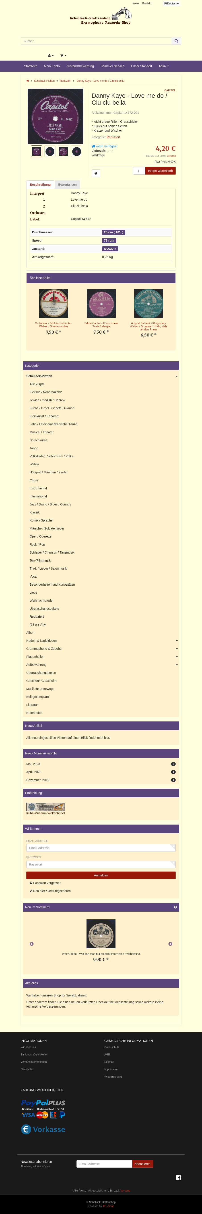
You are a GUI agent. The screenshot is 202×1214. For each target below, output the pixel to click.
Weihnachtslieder (42, 600)
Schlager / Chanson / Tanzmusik (52, 552)
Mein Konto (52, 66)
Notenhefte (34, 713)
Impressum (110, 1069)
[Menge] (139, 171)
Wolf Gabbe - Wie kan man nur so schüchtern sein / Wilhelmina (101, 953)
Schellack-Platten (102, 376)
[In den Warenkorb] (160, 171)
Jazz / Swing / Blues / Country (50, 504)
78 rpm (109, 240)
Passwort (33, 857)
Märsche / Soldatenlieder (47, 528)
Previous (31, 944)
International (38, 496)
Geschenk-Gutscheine (41, 680)
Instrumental (38, 488)
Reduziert (113, 137)
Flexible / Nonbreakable (46, 392)
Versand (171, 156)
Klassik (34, 512)
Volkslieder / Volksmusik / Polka (51, 456)
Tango (34, 448)
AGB (107, 1054)
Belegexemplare (37, 697)
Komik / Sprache (41, 520)
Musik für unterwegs (40, 689)
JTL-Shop (108, 1206)
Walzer (34, 464)
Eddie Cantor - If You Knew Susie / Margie (101, 325)
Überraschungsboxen (41, 672)
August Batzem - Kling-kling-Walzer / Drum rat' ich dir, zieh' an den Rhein (148, 326)
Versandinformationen (34, 1061)
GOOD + (110, 249)
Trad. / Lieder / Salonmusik (48, 568)
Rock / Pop (37, 544)
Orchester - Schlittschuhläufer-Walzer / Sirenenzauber (53, 325)
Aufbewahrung (102, 665)
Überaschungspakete (44, 608)
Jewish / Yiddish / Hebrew (47, 400)
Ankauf (164, 66)
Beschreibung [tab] (40, 184)
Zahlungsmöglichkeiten (34, 1054)
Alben (30, 632)
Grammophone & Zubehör (102, 649)
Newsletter (27, 1069)
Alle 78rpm (37, 384)
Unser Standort (141, 66)
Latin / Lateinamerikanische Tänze (53, 424)
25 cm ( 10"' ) (113, 232)
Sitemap (109, 1061)
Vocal (33, 576)
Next (170, 944)
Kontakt (146, 3)
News (135, 3)
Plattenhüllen (102, 657)
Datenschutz (111, 1047)
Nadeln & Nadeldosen (102, 641)
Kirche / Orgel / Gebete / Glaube (52, 408)
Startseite (30, 66)
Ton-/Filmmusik (40, 560)
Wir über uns (28, 1047)
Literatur (32, 705)
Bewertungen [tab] (67, 184)
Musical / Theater (42, 432)
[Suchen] (96, 41)
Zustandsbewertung (80, 66)
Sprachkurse (38, 440)
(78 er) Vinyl (38, 624)
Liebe (33, 592)
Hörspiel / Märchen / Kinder (49, 472)
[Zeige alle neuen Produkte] (175, 907)
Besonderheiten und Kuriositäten (52, 584)
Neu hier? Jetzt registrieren (50, 891)
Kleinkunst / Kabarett (44, 416)
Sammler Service (112, 66)
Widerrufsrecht (113, 1076)
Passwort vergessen (45, 883)
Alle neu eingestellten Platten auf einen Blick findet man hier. (68, 737)
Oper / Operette (40, 536)
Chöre (34, 480)
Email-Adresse (37, 841)
